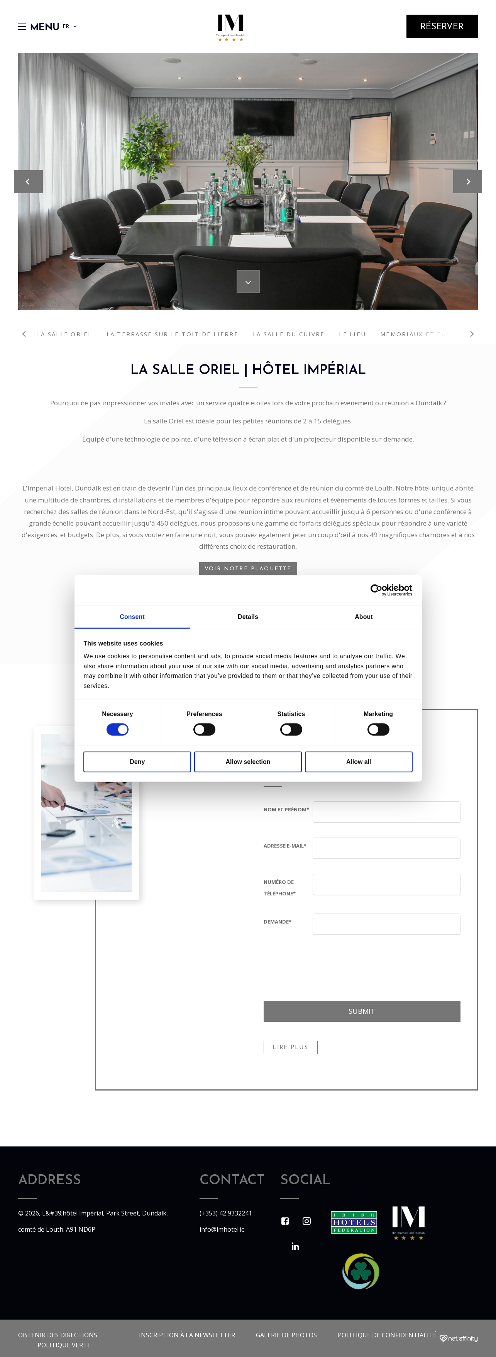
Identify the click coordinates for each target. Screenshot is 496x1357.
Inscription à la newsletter (187, 1335)
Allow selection (248, 762)
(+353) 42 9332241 (226, 1213)
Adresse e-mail (285, 845)
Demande (277, 921)
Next (471, 334)
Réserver (442, 27)
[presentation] (371, 965)
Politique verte (64, 1345)
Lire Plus (290, 1048)
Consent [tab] (132, 617)
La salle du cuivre (289, 334)
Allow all (358, 762)
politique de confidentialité (387, 1335)
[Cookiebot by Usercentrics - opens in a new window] (379, 590)
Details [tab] (248, 617)
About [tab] (363, 617)
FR (70, 26)
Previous (25, 334)
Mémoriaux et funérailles (432, 334)
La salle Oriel (64, 334)
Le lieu (352, 334)
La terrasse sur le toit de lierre (173, 334)
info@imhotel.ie (222, 1229)
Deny (137, 762)
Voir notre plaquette (248, 569)
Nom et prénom (286, 809)
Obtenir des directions (57, 1335)
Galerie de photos (286, 1335)
